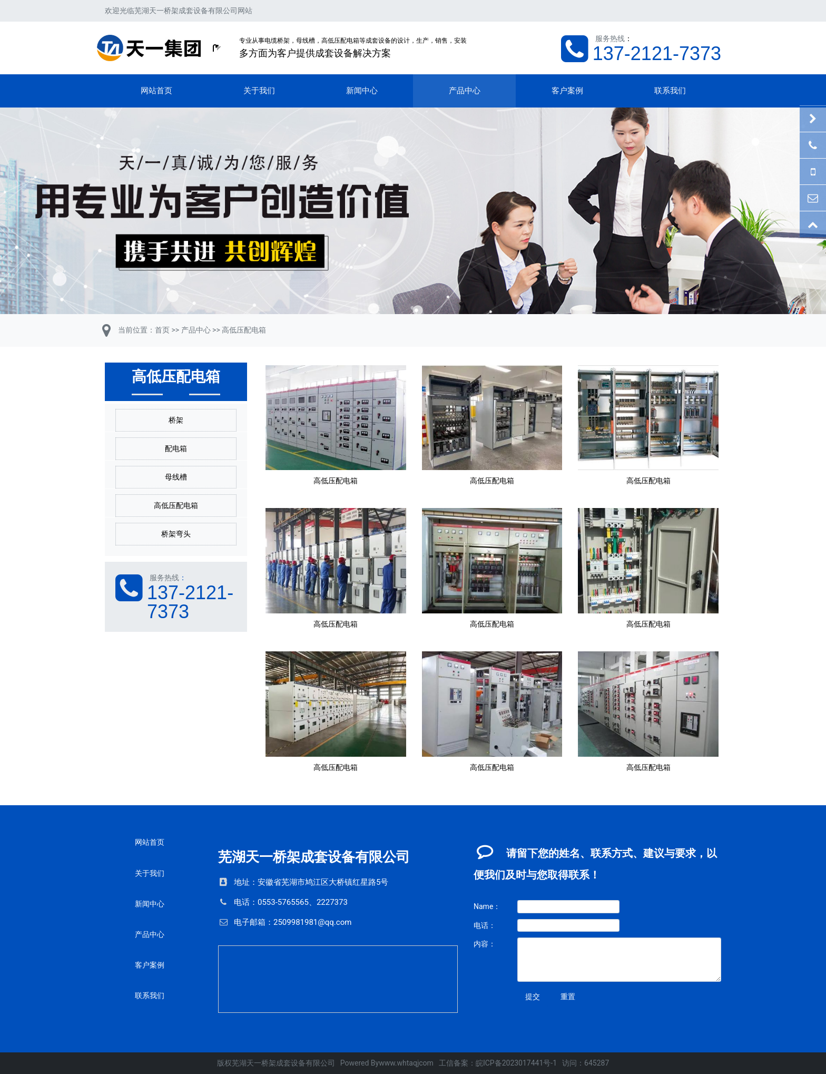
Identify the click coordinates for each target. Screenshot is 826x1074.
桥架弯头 (176, 534)
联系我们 (670, 90)
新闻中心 (362, 90)
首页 (162, 330)
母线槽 (176, 477)
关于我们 (259, 90)
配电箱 (176, 448)
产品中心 (464, 90)
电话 (242, 902)
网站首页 (156, 90)
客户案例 (567, 90)
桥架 (176, 420)
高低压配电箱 (244, 330)
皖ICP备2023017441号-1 (516, 1063)
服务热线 (610, 38)
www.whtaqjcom (406, 1063)
